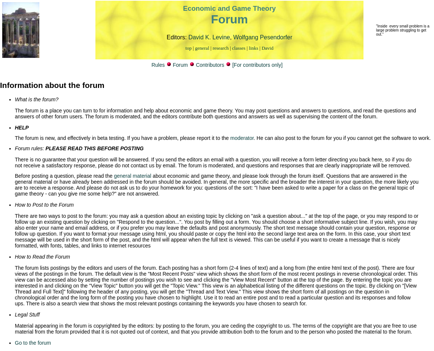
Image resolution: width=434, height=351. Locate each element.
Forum (180, 65)
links (253, 48)
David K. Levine (209, 37)
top (189, 48)
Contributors (210, 65)
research (221, 48)
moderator (241, 138)
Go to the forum (33, 343)
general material (132, 176)
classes (238, 48)
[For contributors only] (257, 65)
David (268, 48)
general (202, 48)
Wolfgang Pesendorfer (262, 37)
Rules (158, 65)
